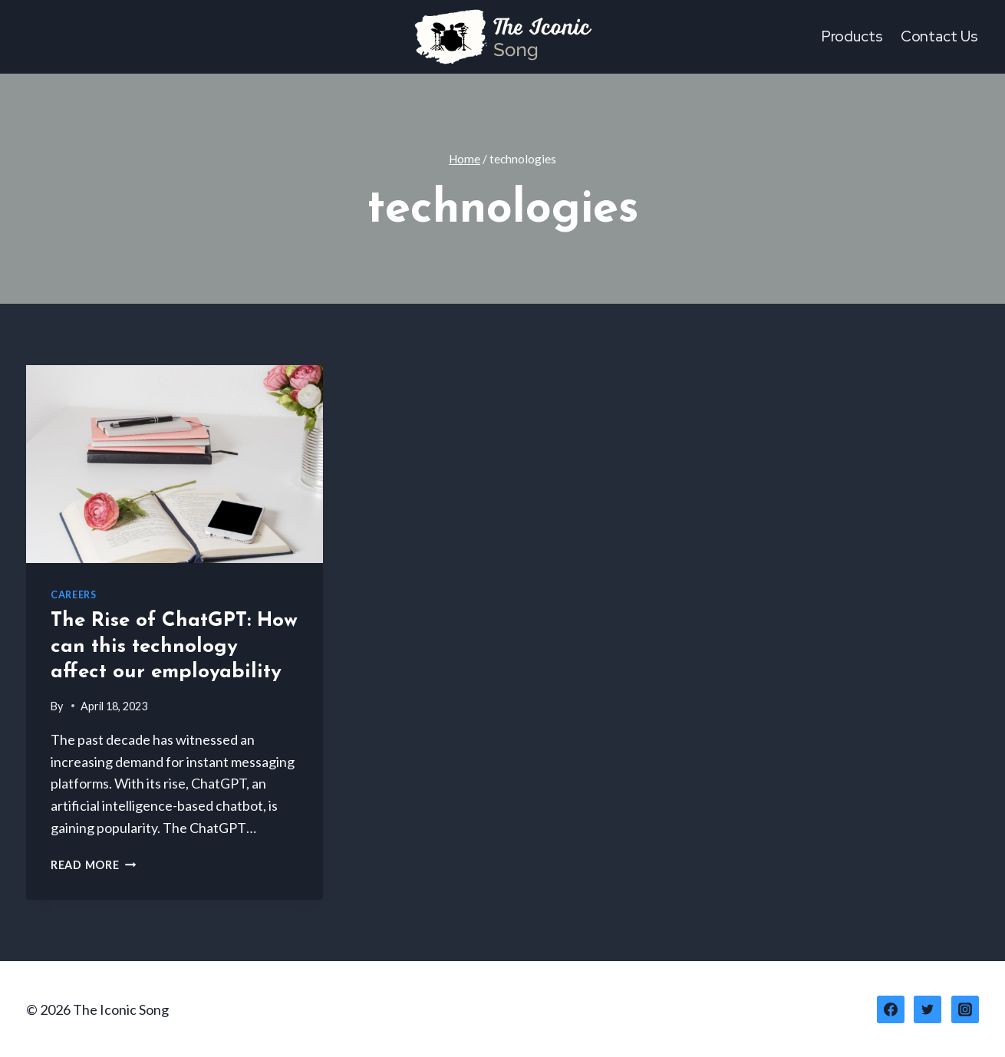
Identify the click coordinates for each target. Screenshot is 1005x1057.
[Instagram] (965, 1009)
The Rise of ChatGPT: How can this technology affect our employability (174, 647)
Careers (73, 595)
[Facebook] (890, 1009)
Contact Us (939, 36)
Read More (93, 864)
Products (852, 36)
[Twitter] (927, 1009)
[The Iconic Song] (502, 37)
